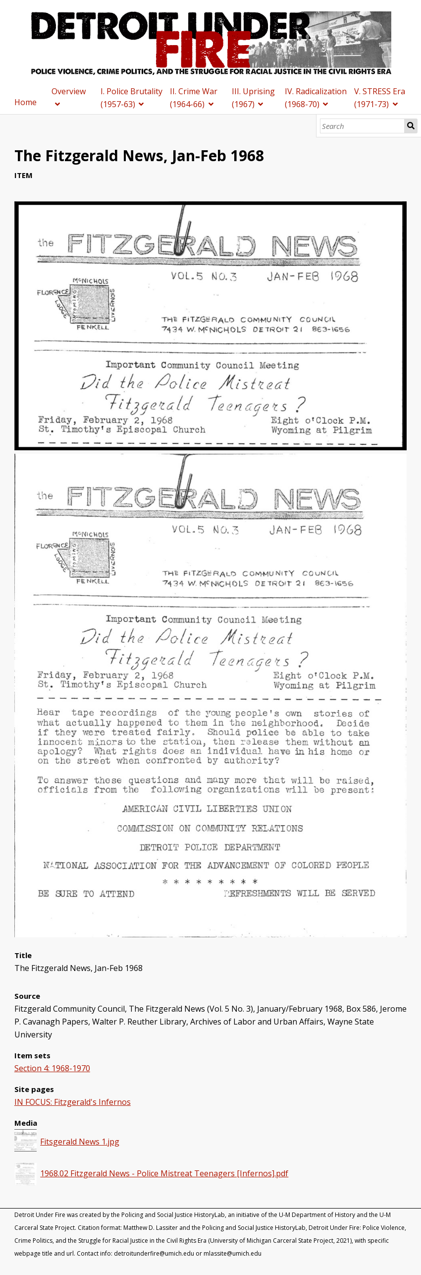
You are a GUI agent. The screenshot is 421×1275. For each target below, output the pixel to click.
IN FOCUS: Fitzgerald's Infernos (72, 1101)
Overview (69, 91)
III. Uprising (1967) (253, 98)
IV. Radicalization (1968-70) (316, 98)
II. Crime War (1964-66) (193, 98)
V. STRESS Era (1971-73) (379, 98)
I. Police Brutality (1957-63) (131, 98)
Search (411, 126)
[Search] (362, 126)
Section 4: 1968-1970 (52, 1068)
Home (25, 102)
